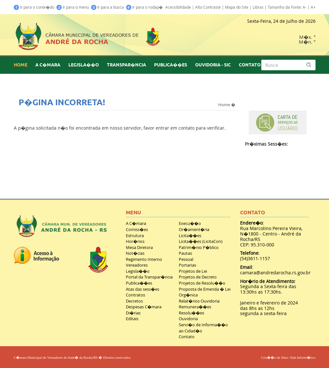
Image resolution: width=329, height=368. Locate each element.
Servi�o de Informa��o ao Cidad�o (203, 328)
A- (305, 7)
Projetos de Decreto (198, 277)
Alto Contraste (208, 7)
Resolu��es (191, 313)
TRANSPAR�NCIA (126, 64)
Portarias (187, 265)
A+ (313, 7)
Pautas (185, 253)
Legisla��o (138, 271)
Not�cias (135, 253)
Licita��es (190, 235)
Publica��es (139, 283)
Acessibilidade (178, 7)
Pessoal (186, 259)
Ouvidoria (188, 318)
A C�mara (136, 223)
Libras (258, 7)
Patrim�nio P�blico (199, 247)
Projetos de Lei (193, 271)
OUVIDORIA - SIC (213, 64)
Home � (226, 104)
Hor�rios (135, 241)
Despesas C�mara (143, 307)
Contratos (135, 295)
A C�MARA (47, 64)
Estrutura (135, 235)
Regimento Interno (144, 259)
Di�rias (133, 313)
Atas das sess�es (142, 289)
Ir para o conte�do (34, 7)
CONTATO (250, 64)
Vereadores (137, 265)
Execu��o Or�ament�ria (194, 226)
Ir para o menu (72, 7)
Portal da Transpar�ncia (149, 277)
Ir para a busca (107, 7)
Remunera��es (195, 307)
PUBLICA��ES (170, 64)
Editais (132, 318)
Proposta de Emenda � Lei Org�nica (204, 292)
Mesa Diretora (139, 247)
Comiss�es (137, 229)
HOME (20, 64)
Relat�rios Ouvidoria (199, 301)
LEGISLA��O (83, 64)
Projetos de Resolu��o (202, 283)
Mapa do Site (236, 7)
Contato (187, 336)
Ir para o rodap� (144, 7)
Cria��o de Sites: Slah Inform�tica (288, 357)
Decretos (134, 301)
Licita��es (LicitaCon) (200, 241)
